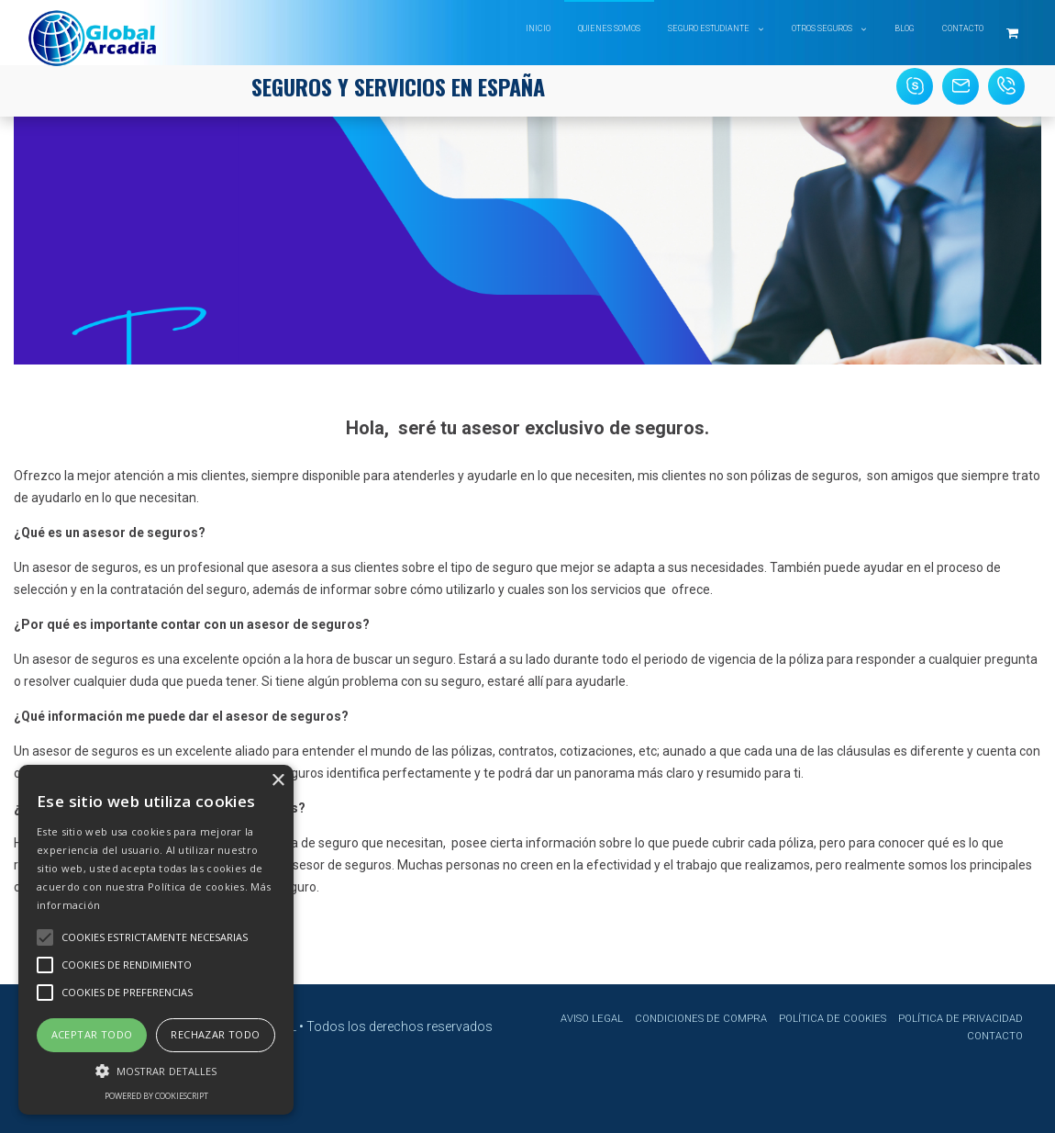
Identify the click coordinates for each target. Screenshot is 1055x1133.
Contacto (962, 28)
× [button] (277, 781)
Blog (904, 28)
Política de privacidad (960, 1019)
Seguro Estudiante (709, 28)
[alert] (156, 940)
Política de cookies (832, 1019)
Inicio (538, 28)
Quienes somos (609, 28)
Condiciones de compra (701, 1019)
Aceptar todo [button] (92, 1034)
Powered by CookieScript (156, 1096)
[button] (156, 1069)
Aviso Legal (592, 1019)
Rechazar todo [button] (215, 1034)
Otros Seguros (822, 28)
